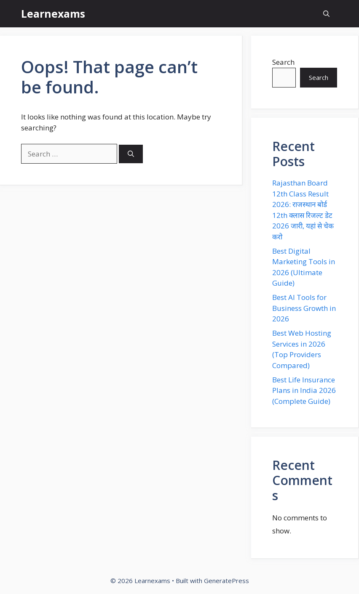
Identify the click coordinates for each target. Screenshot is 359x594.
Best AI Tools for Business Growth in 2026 (304, 308)
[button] (326, 13)
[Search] (131, 154)
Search (283, 62)
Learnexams (53, 13)
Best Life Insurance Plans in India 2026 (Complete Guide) (304, 390)
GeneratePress (226, 580)
